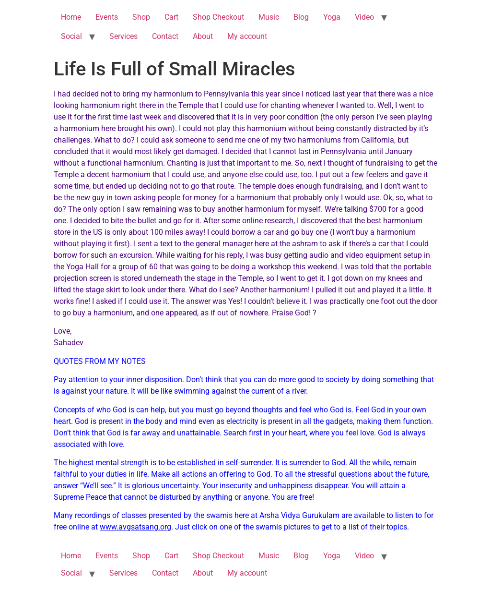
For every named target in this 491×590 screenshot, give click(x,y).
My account (247, 36)
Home (71, 17)
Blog (301, 17)
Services (123, 36)
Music (268, 17)
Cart (171, 17)
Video (364, 17)
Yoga (331, 17)
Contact (165, 36)
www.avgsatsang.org (135, 526)
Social (71, 36)
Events (106, 17)
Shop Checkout (218, 17)
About (203, 36)
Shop (141, 17)
